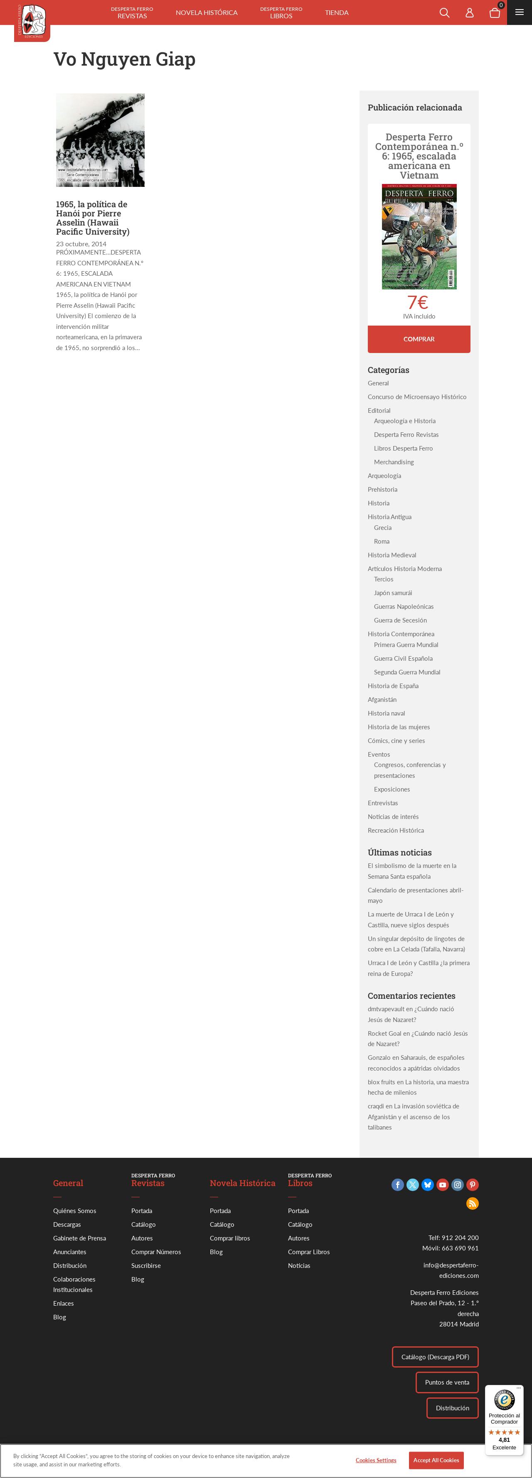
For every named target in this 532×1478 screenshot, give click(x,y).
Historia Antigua (389, 516)
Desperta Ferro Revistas (406, 434)
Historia (378, 503)
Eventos (379, 754)
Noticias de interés (393, 816)
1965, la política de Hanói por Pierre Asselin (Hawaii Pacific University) (93, 218)
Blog (59, 1317)
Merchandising (394, 462)
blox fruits (381, 1082)
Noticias (299, 1265)
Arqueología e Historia (405, 420)
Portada (141, 1210)
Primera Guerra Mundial (406, 644)
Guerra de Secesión (400, 620)
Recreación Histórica (396, 830)
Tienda (337, 12)
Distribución (69, 1265)
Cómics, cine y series (396, 740)
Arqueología (384, 475)
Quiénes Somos (74, 1210)
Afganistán (382, 699)
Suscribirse (146, 1265)
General (378, 383)
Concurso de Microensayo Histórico (417, 396)
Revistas (132, 13)
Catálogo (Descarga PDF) (435, 1356)
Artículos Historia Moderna (405, 568)
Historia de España (393, 685)
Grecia (383, 527)
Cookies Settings (376, 1467)
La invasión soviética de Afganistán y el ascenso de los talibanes (413, 1116)
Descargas (67, 1224)
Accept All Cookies (436, 1467)
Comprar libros (230, 1238)
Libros (281, 13)
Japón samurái (393, 592)
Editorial (379, 410)
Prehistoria (382, 489)
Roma (381, 541)
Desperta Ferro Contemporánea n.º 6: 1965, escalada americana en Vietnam (419, 155)
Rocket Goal (384, 1033)
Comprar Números (156, 1251)
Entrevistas (383, 802)
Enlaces (63, 1303)
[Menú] (519, 1390)
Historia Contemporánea (401, 633)
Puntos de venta (447, 1382)
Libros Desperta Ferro (403, 448)
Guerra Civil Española (403, 658)
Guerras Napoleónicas (404, 606)
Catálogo (143, 1224)
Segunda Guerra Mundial (407, 672)
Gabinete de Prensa (79, 1238)
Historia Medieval (392, 555)
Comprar (419, 339)
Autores (142, 1238)
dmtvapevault (386, 1008)
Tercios (384, 579)
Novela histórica (207, 12)
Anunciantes (69, 1251)
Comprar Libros (309, 1251)
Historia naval (386, 713)
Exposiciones (392, 789)
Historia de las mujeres (399, 726)
